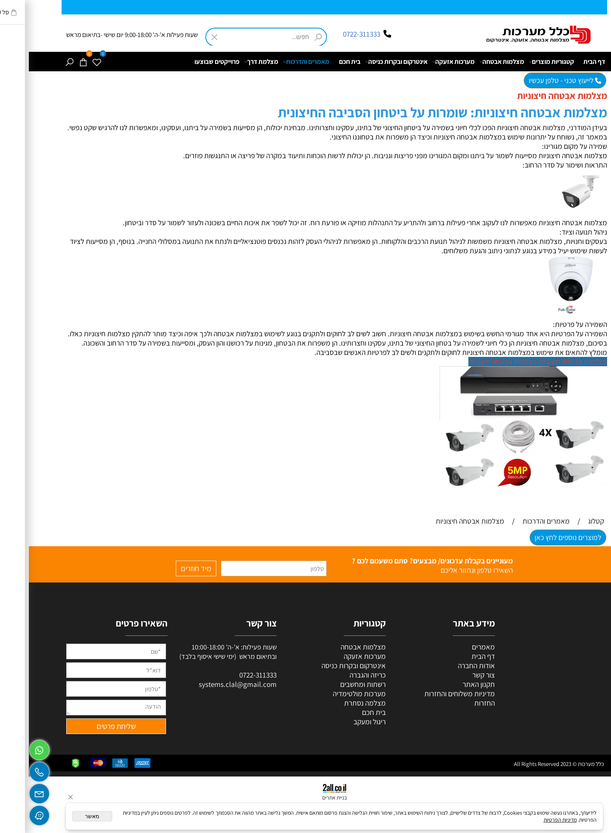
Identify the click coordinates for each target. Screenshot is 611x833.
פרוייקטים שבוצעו (188, 61)
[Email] (10, 792)
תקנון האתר (450, 684)
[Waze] (10, 813)
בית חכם (321, 61)
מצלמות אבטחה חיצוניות (544, 361)
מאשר (63, 816)
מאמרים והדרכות (277, 61)
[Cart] (54, 61)
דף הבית (565, 61)
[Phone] (10, 770)
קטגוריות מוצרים (522, 61)
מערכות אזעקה (424, 61)
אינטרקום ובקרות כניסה (367, 61)
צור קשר (454, 674)
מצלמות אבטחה (472, 61)
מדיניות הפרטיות (531, 819)
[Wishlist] (68, 61)
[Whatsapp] (10, 748)
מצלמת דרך (232, 61)
